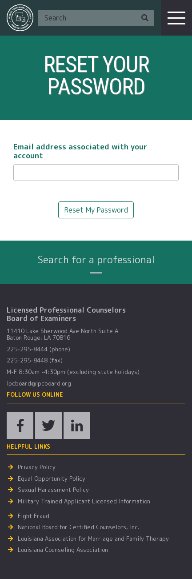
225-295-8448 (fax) (35, 360)
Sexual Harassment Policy (53, 490)
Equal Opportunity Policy (51, 478)
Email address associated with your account (80, 151)
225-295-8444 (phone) (38, 349)
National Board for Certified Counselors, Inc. (78, 527)
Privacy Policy (37, 467)
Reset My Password (96, 210)
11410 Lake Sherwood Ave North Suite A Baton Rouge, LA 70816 (62, 335)
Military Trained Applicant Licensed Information (84, 501)
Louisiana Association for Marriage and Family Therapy (93, 539)
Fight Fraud (33, 516)
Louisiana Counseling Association (63, 550)
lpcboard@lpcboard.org (39, 383)
